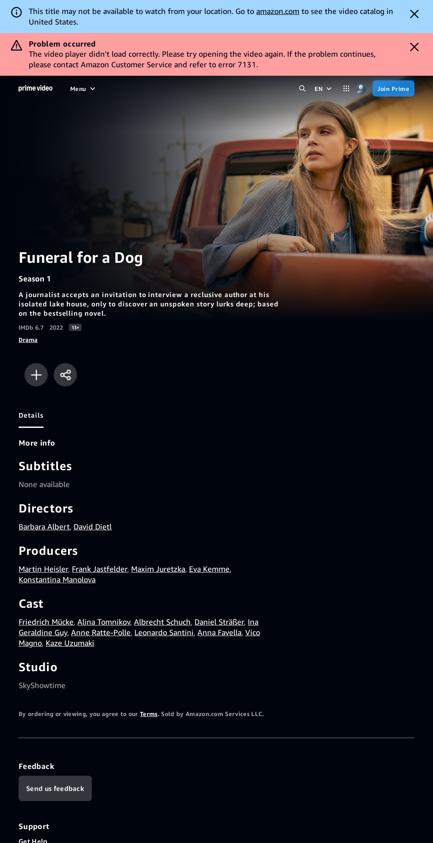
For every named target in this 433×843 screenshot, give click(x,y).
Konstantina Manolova (57, 579)
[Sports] (171, 88)
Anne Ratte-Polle (101, 632)
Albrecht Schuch (162, 621)
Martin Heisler (43, 568)
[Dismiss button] (414, 14)
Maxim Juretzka (158, 568)
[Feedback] (55, 788)
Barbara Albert (44, 526)
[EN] (324, 88)
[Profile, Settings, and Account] (361, 89)
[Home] (35, 88)
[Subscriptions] (249, 88)
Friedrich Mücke (46, 621)
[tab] (31, 415)
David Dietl (93, 526)
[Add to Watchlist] (36, 374)
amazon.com (277, 11)
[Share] (65, 374)
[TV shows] (137, 88)
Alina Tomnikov (103, 621)
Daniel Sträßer (219, 621)
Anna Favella (219, 632)
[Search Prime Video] (302, 89)
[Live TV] (202, 88)
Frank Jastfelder (99, 568)
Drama (28, 339)
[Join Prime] (393, 88)
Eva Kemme (209, 568)
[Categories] (346, 89)
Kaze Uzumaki (70, 642)
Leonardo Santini (164, 632)
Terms (149, 713)
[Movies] (103, 88)
